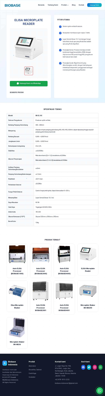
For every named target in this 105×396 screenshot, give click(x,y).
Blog (73, 5)
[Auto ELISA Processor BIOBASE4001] (64, 297)
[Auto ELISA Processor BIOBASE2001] (40, 297)
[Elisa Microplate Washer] (17, 296)
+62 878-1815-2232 (62, 379)
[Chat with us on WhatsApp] (99, 390)
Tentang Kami (53, 5)
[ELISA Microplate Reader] (87, 259)
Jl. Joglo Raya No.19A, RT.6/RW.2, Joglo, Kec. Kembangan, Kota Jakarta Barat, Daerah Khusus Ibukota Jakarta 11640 (65, 371)
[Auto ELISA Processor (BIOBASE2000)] (40, 261)
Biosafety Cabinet (35, 370)
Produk (65, 5)
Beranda (41, 5)
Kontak (81, 5)
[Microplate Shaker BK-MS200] (87, 296)
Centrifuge (32, 373)
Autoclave (32, 366)
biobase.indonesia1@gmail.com (66, 383)
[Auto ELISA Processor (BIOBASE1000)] (17, 261)
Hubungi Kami (94, 5)
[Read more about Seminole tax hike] (83, 367)
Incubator (32, 377)
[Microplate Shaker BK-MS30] (17, 333)
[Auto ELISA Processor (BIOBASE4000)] (64, 261)
